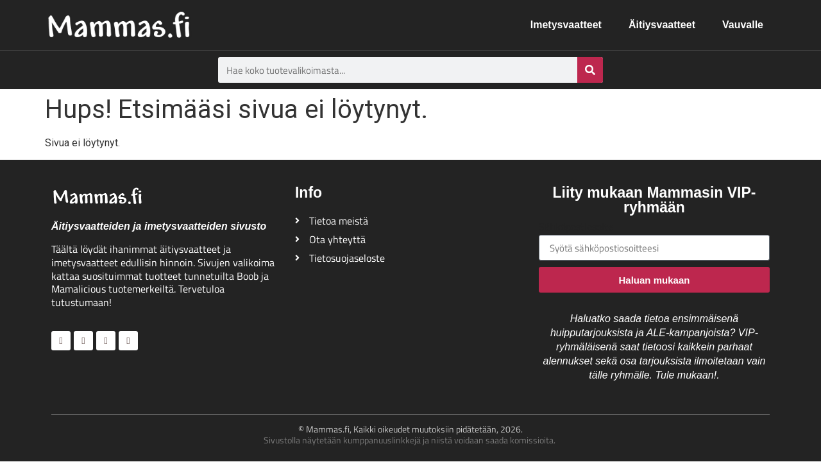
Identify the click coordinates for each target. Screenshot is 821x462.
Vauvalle (742, 24)
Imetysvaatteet (566, 24)
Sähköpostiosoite (576, 227)
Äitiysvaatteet (662, 24)
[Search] (590, 70)
